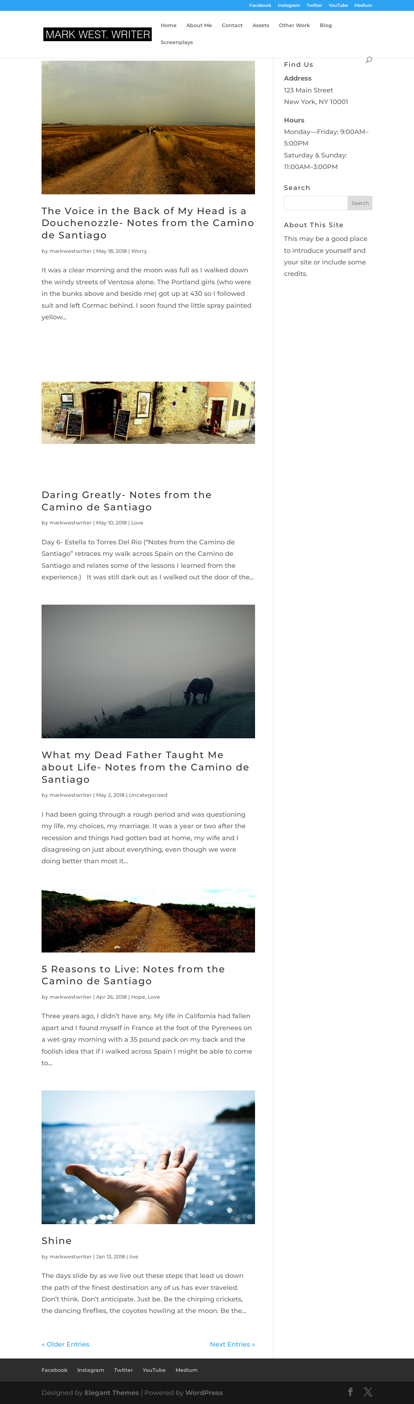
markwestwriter (70, 251)
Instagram (289, 5)
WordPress (204, 1393)
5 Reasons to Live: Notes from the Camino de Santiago (133, 975)
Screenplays (177, 43)
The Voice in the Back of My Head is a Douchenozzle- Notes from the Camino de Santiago (148, 223)
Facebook (260, 5)
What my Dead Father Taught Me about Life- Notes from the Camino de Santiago (146, 767)
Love (137, 522)
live (133, 1256)
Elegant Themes (112, 1393)
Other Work (294, 26)
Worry (139, 251)
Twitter (314, 5)
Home (169, 26)
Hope (138, 997)
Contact (232, 26)
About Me (199, 26)
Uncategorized (148, 795)
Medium (363, 5)
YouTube (338, 5)
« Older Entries (65, 1344)
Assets (261, 26)
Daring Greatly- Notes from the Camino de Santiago (127, 501)
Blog (326, 26)
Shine (57, 1241)
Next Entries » (232, 1344)
